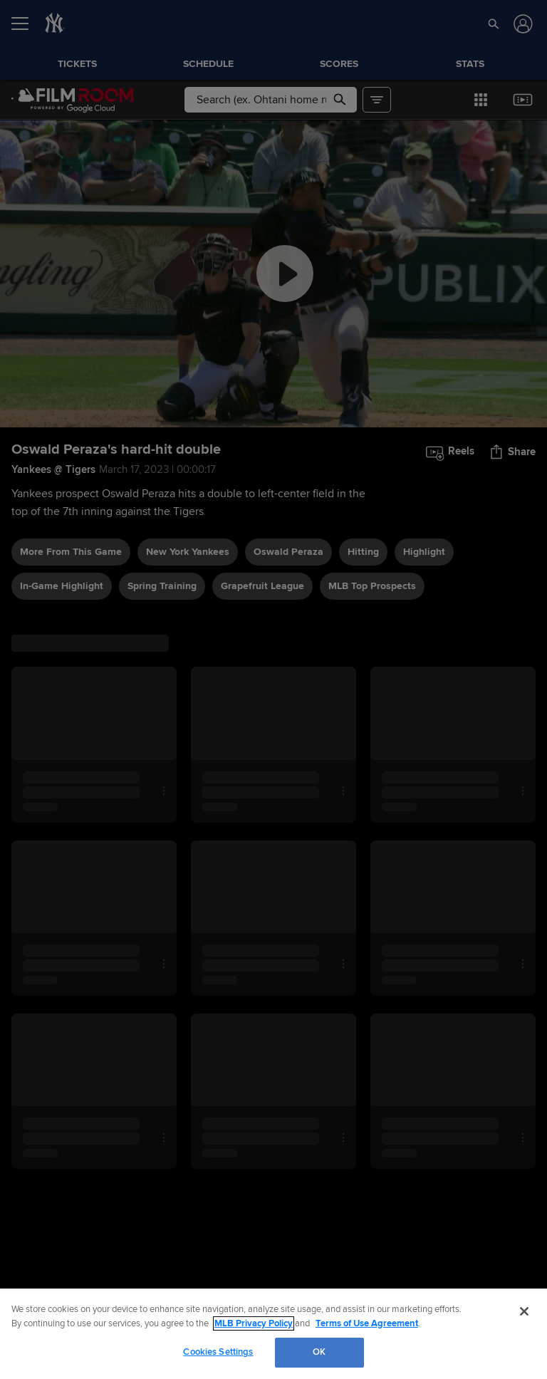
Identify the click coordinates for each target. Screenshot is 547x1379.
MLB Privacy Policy (253, 1323)
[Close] (524, 1311)
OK (319, 1352)
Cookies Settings (218, 1352)
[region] (273, 1334)
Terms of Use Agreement (367, 1323)
